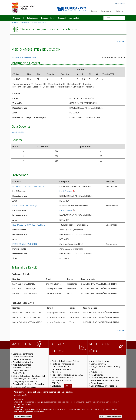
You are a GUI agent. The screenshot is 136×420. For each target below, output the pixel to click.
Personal (62, 18)
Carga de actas (97, 383)
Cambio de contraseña (23, 354)
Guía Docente (17, 132)
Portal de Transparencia (63, 364)
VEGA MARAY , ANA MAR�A (24, 205)
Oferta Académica (39, 22)
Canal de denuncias (60, 366)
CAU (93, 369)
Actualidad (74, 18)
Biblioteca (119, 11)
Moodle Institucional (100, 361)
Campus (94, 11)
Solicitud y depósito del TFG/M (104, 377)
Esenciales (20, 399)
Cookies (68, 386)
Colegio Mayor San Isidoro (25, 378)
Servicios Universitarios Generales (28, 384)
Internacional (106, 11)
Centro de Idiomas (21, 370)
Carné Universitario (22, 359)
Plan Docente (97, 375)
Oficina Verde (19, 373)
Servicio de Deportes (22, 367)
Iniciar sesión (120, 3)
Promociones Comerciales (24, 387)
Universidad (18, 18)
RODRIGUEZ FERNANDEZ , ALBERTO (28, 225)
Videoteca (56, 386)
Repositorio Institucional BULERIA (67, 375)
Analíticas (19, 407)
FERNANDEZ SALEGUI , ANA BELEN (28, 186)
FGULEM (56, 383)
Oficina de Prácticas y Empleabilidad (29, 376)
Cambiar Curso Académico (24, 57)
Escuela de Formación (61, 380)
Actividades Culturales (23, 362)
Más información (20, 395)
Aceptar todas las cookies (110, 416)
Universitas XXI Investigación (104, 386)
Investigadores (48, 18)
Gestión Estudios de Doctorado (105, 380)
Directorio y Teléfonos (23, 356)
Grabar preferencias (23, 416)
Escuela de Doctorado (61, 369)
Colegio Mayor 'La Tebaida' (25, 381)
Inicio (16, 22)
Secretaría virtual (98, 364)
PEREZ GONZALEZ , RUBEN (24, 244)
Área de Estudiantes (22, 365)
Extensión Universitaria (62, 377)
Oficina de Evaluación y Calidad (65, 361)
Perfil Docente (65, 191)
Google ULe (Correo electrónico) (105, 366)
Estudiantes (32, 18)
